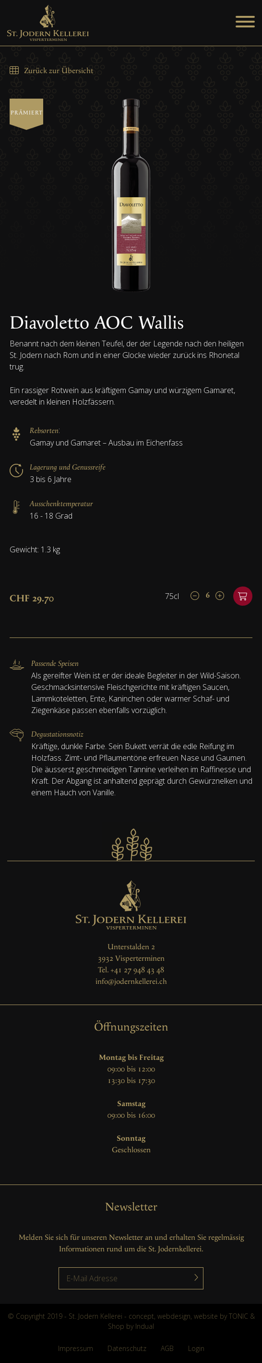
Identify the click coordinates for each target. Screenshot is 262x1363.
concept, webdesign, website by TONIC (188, 1316)
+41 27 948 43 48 (137, 970)
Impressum (75, 1348)
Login (196, 1348)
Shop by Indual (131, 1326)
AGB (167, 1348)
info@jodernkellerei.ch (131, 982)
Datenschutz (126, 1348)
